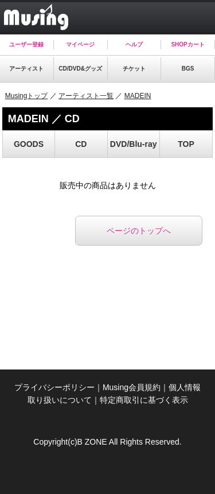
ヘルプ (134, 44)
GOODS (29, 144)
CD (81, 144)
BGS (188, 68)
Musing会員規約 (132, 387)
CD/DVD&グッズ (80, 68)
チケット (134, 68)
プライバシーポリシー (54, 387)
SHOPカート (187, 44)
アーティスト (26, 68)
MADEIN (137, 96)
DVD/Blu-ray (133, 144)
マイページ (80, 44)
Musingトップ (26, 96)
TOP (186, 144)
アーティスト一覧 (86, 96)
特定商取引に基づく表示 (144, 399)
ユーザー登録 (26, 44)
